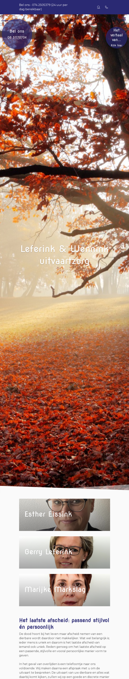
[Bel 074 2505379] (118, 18)
